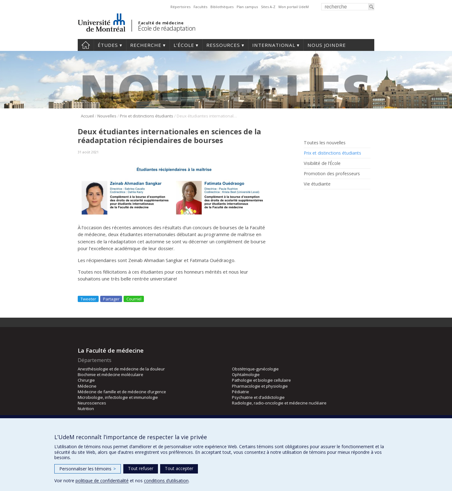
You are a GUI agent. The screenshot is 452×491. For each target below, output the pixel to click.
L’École (184, 45)
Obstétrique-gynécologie (255, 369)
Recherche (145, 45)
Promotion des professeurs (332, 173)
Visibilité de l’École (322, 163)
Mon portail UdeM (293, 6)
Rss (308, 198)
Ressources (223, 45)
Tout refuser (140, 468)
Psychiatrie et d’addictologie (258, 397)
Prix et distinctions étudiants (146, 116)
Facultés (200, 6)
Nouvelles (106, 116)
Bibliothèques (221, 6)
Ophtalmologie (246, 374)
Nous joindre (326, 45)
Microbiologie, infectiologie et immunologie (118, 397)
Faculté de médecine (161, 23)
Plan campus (247, 6)
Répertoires (180, 6)
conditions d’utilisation (166, 481)
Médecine (87, 386)
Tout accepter (179, 468)
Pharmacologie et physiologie (260, 386)
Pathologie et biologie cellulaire (261, 380)
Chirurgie (86, 380)
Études (108, 45)
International (273, 45)
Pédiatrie (240, 391)
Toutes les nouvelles (325, 142)
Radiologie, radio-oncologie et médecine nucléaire (279, 403)
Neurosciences (92, 403)
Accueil (85, 45)
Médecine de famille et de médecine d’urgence (122, 391)
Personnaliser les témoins (87, 469)
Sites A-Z (268, 6)
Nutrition (86, 408)
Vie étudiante (317, 183)
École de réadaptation (167, 28)
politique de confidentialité (102, 481)
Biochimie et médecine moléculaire (110, 374)
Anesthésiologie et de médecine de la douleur (121, 369)
